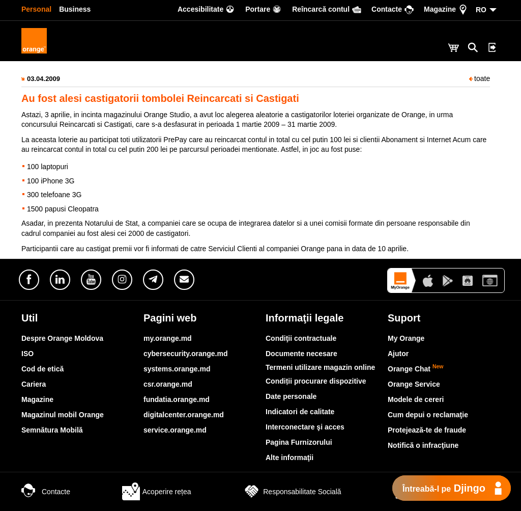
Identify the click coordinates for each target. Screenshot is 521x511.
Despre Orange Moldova (62, 338)
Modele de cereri (416, 399)
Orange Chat (416, 369)
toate (479, 78)
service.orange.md (175, 430)
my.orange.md (167, 338)
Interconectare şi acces (305, 427)
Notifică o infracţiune (423, 445)
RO (481, 10)
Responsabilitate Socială (292, 492)
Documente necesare (301, 353)
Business (75, 9)
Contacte (45, 492)
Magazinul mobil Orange (62, 415)
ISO (27, 353)
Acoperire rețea (156, 492)
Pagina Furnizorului (299, 442)
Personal (36, 9)
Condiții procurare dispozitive (316, 381)
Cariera (33, 384)
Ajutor (398, 353)
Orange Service (414, 384)
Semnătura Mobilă (52, 430)
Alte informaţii (289, 457)
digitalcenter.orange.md (183, 415)
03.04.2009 (43, 79)
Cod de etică (42, 369)
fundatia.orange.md (176, 399)
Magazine (37, 399)
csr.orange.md (167, 384)
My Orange (406, 338)
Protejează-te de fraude (427, 430)
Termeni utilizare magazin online (320, 367)
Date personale (291, 396)
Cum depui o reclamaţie (428, 415)
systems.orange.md (177, 369)
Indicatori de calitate (300, 412)
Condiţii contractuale (301, 338)
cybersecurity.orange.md (185, 353)
